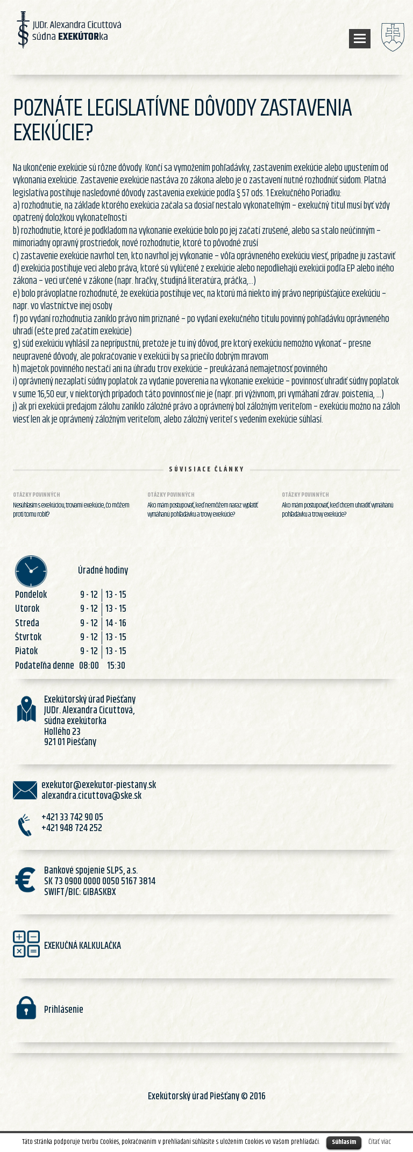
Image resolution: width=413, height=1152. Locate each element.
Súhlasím (344, 1142)
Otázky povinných (36, 494)
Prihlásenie (63, 1010)
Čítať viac (379, 1141)
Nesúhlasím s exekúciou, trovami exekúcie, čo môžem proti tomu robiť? (71, 509)
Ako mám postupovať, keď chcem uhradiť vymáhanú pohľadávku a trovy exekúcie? (337, 509)
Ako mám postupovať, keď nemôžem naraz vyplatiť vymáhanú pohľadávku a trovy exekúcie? (202, 509)
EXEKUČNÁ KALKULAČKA (82, 946)
